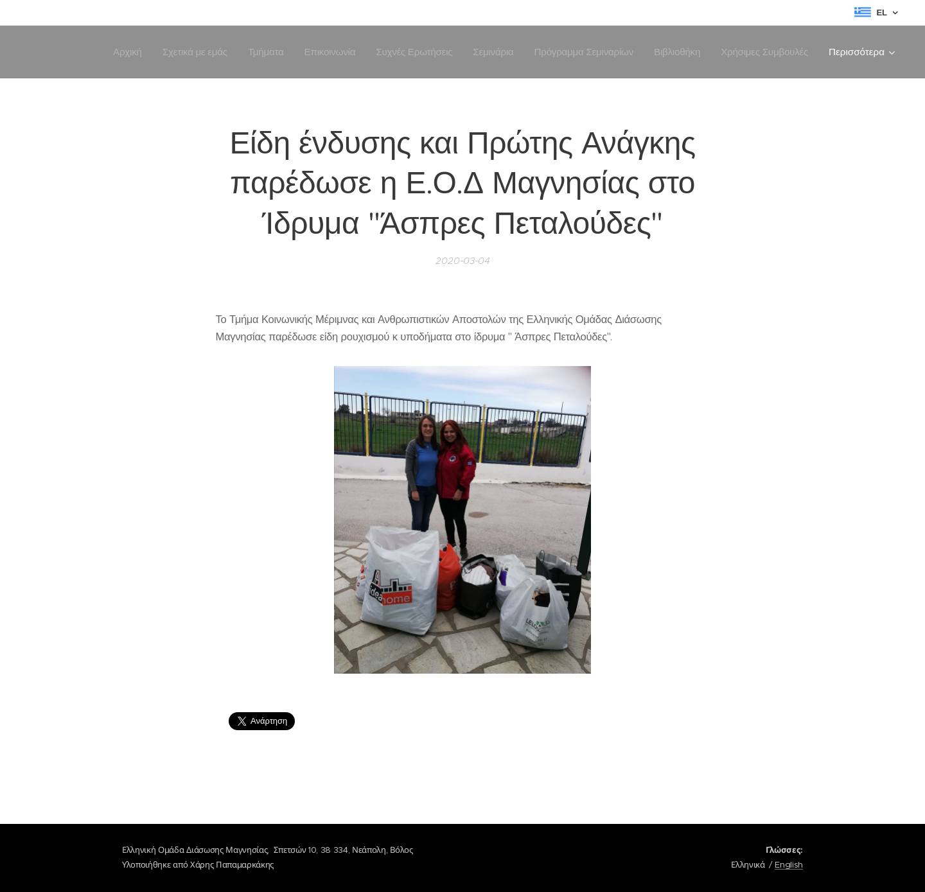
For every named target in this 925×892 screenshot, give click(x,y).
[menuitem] (113, 52)
